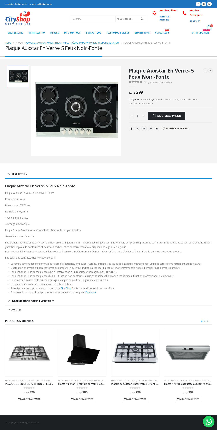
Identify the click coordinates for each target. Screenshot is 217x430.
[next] (210, 70)
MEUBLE (54, 32)
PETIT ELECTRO (37, 32)
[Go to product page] (29, 352)
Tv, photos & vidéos (117, 32)
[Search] (142, 19)
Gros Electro (15, 32)
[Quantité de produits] (137, 116)
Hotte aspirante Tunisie (82, 381)
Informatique (72, 32)
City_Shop (66, 288)
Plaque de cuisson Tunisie (166, 99)
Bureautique (93, 32)
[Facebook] (198, 4)
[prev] (205, 70)
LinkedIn (144, 128)
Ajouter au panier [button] (30, 399)
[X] (203, 4)
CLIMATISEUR (162, 31)
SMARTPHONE (142, 32)
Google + (150, 128)
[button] (202, 321)
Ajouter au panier (169, 115)
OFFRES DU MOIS (201, 31)
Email (156, 128)
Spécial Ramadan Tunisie (141, 103)
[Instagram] (209, 4)
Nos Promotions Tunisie (105, 381)
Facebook (131, 128)
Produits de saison (189, 99)
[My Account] (201, 27)
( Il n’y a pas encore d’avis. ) (158, 82)
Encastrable (146, 99)
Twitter (137, 128)
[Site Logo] (18, 18)
